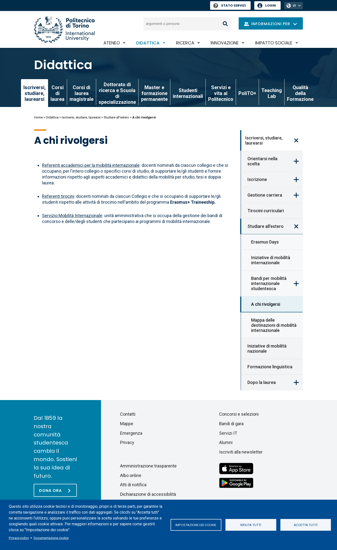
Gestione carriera (264, 195)
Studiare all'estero (116, 117)
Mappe (126, 423)
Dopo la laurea (261, 382)
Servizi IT (228, 433)
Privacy (127, 442)
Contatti (127, 414)
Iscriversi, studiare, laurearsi (81, 117)
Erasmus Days (265, 241)
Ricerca (185, 43)
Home (38, 117)
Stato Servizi (229, 5)
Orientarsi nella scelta (262, 161)
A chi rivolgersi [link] (265, 304)
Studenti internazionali (188, 93)
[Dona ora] (55, 490)
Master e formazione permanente (154, 93)
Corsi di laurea (57, 93)
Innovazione (225, 43)
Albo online (130, 475)
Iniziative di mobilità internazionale (270, 260)
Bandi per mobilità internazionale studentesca (268, 283)
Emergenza (131, 433)
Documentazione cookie (51, 538)
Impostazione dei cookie (195, 525)
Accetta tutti (305, 525)
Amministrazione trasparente (148, 465)
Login (270, 5)
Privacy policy (19, 538)
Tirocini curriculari (265, 210)
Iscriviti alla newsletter (241, 452)
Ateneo (111, 43)
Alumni (226, 442)
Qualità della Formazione (300, 93)
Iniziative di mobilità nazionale (266, 348)
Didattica (148, 43)
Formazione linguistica (269, 366)
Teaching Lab (271, 93)
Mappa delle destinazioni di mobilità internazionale (273, 325)
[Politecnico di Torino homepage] (64, 29)
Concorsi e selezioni (239, 414)
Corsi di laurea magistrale (81, 93)
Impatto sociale (273, 43)
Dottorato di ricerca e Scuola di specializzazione (117, 93)
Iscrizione (257, 179)
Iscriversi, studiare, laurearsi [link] (34, 93)
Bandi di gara (231, 423)
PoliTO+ (247, 93)
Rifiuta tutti (250, 525)
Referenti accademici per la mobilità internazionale (91, 165)
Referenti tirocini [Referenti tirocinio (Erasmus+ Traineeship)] (58, 196)
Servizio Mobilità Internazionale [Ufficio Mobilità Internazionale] (72, 215)
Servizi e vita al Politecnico (220, 93)
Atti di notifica (133, 484)
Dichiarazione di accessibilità (148, 494)
